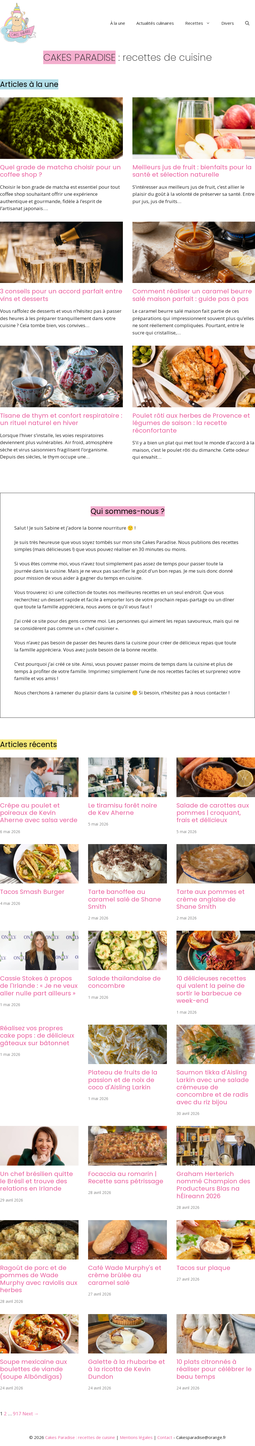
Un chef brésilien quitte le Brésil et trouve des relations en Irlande (36, 1181)
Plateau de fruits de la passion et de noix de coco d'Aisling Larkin (122, 1080)
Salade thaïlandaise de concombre (124, 982)
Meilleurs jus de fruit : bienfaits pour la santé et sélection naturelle (192, 171)
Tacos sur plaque (203, 1267)
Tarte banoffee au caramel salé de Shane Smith (124, 899)
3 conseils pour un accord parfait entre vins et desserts (61, 295)
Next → (30, 1413)
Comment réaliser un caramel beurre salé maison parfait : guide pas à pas (192, 295)
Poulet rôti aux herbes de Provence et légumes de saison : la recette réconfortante (191, 423)
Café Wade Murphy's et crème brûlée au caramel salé (124, 1275)
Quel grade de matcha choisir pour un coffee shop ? (60, 171)
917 (17, 1413)
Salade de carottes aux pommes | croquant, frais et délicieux (212, 813)
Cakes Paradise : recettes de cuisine (80, 1437)
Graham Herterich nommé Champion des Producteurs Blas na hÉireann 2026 (213, 1185)
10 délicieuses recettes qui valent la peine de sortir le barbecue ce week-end (211, 989)
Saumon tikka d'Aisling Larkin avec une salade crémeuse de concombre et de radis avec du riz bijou (212, 1087)
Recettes (200, 23)
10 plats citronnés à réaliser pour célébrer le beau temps (214, 1369)
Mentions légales (136, 1437)
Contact (164, 1437)
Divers (227, 23)
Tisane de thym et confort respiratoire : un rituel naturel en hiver (61, 419)
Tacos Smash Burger (32, 891)
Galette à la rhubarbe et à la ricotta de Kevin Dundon (126, 1369)
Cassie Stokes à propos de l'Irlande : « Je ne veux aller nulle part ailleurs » (39, 986)
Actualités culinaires (155, 23)
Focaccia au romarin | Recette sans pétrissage (125, 1178)
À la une (117, 23)
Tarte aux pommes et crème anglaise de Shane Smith (210, 899)
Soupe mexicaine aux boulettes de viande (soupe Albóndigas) (33, 1369)
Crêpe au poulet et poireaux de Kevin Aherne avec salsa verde (38, 813)
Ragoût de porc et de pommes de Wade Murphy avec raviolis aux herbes (38, 1278)
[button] (247, 23)
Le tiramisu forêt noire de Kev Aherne (122, 809)
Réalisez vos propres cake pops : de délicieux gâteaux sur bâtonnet (37, 1035)
